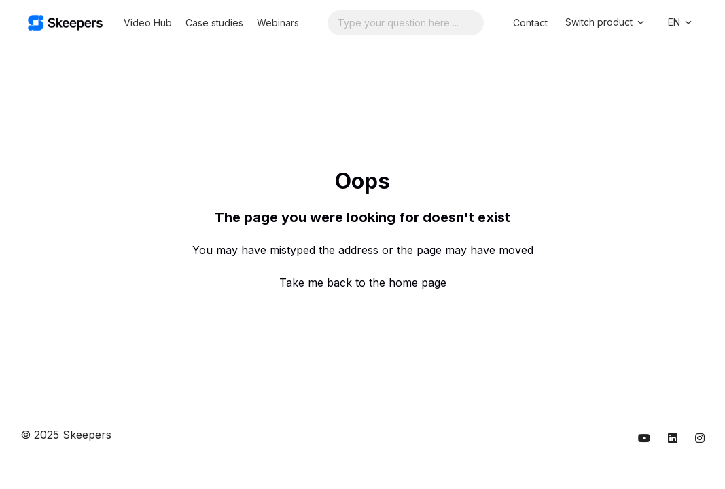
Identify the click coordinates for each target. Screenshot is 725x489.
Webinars (278, 23)
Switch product (605, 22)
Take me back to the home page (362, 282)
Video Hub (148, 23)
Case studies (214, 23)
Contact (530, 23)
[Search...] (406, 22)
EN (681, 22)
